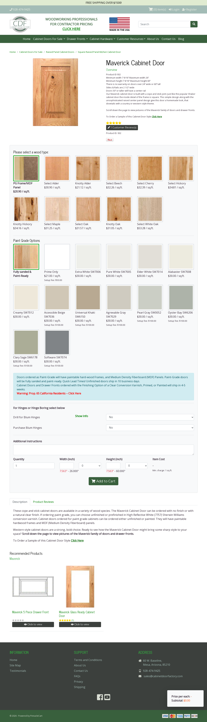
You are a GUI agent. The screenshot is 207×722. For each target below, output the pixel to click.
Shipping (79, 687)
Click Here (157, 116)
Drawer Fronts (76, 39)
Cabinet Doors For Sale (48, 39)
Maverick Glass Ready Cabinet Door (77, 613)
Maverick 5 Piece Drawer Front (30, 611)
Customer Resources (130, 39)
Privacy (78, 681)
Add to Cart (103, 481)
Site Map (15, 665)
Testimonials (18, 671)
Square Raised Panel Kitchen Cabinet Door (99, 51)
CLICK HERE (71, 29)
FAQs (77, 676)
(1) (72, 620)
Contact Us (169, 39)
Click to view (33, 624)
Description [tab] (20, 502)
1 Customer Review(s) (122, 127)
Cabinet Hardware (101, 39)
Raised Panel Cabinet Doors (60, 51)
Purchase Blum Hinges (27, 428)
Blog (181, 39)
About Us (153, 39)
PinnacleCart (36, 715)
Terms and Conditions (88, 660)
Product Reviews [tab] (43, 502)
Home (26, 39)
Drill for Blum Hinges (26, 417)
